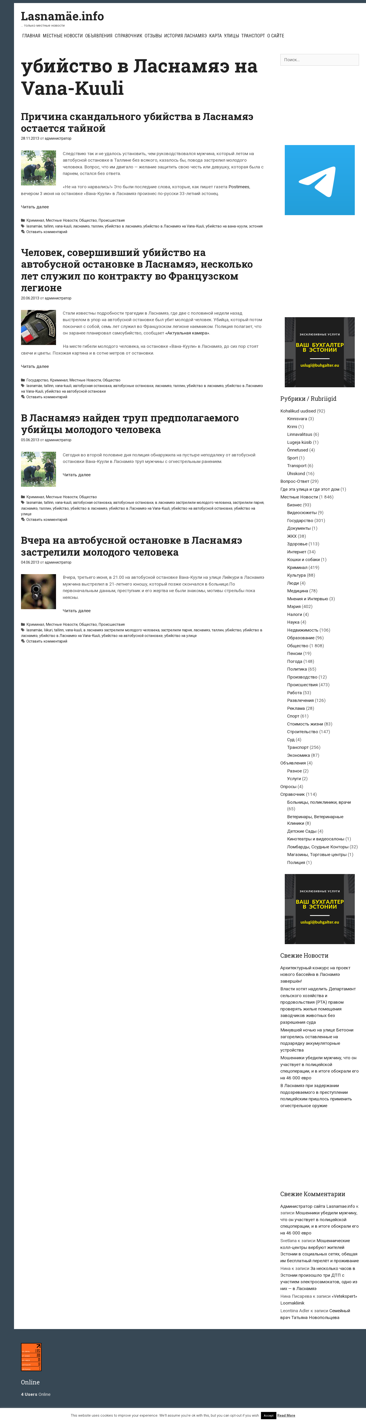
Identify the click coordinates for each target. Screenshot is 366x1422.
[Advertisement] (319, 105)
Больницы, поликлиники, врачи (319, 802)
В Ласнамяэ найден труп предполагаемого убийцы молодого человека (130, 423)
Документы (299, 528)
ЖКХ (292, 536)
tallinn (48, 226)
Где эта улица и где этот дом (309, 489)
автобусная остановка (92, 386)
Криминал (35, 220)
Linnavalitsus (299, 434)
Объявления (99, 36)
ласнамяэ (81, 226)
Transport (296, 465)
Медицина (297, 591)
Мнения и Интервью (307, 598)
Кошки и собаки (303, 559)
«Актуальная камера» (187, 333)
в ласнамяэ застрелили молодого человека (193, 502)
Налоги (294, 614)
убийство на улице (180, 635)
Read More (286, 1415)
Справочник (128, 36)
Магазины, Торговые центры (317, 854)
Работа (294, 692)
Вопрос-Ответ (294, 481)
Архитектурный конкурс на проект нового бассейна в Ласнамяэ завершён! (315, 974)
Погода (294, 661)
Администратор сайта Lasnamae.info (317, 1206)
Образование (300, 637)
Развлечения (300, 700)
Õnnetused (297, 450)
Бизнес (294, 505)
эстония (256, 226)
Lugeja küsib (299, 442)
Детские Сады (302, 831)
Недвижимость (302, 630)
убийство (61, 508)
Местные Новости (63, 36)
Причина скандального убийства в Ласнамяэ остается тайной (137, 122)
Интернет (296, 552)
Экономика (298, 755)
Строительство (302, 731)
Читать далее (35, 207)
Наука (293, 622)
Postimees (239, 186)
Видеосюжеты (302, 512)
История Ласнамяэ (185, 36)
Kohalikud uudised (298, 411)
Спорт (293, 716)
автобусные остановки (133, 386)
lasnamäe (34, 226)
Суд (291, 739)
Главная (31, 36)
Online (35, 1394)
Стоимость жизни (305, 724)
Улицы (231, 36)
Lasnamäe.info (62, 16)
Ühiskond (296, 473)
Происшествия (112, 220)
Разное (294, 771)
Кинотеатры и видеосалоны (315, 839)
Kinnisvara (297, 418)
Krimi (292, 426)
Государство (37, 380)
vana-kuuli (63, 226)
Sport (292, 458)
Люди (293, 583)
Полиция (296, 862)
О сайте (275, 36)
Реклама (296, 708)
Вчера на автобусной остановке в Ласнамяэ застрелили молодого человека (131, 545)
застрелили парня (248, 502)
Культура (296, 575)
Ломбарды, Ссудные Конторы (317, 847)
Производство (302, 677)
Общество (88, 220)
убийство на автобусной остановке (75, 391)
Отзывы (153, 36)
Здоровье (297, 544)
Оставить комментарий (46, 232)
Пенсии (294, 653)
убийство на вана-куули (226, 226)
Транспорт (253, 36)
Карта (215, 36)
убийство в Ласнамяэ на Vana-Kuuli (173, 226)
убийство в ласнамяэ (123, 226)
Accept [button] (269, 1415)
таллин (97, 226)
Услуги (294, 778)
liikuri (48, 630)
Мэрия (294, 606)
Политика (297, 669)
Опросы (288, 786)
